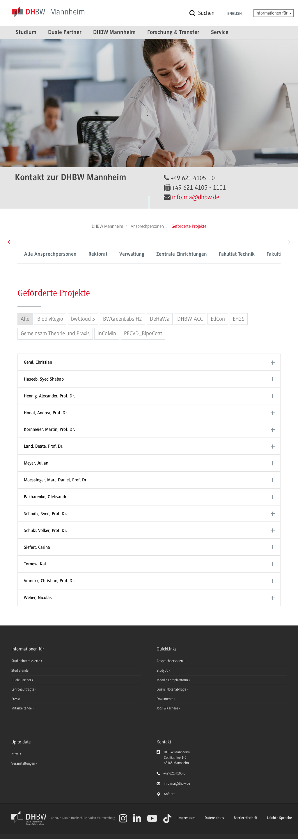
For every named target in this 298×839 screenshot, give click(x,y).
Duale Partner (64, 32)
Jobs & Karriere (168, 708)
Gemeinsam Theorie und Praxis (55, 333)
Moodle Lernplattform (173, 680)
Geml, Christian (38, 362)
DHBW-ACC (190, 319)
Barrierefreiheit (246, 818)
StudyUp (163, 670)
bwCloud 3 (83, 319)
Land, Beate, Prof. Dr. (43, 446)
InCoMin (106, 333)
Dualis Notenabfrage (172, 689)
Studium (26, 32)
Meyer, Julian (36, 463)
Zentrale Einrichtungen (181, 254)
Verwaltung (131, 254)
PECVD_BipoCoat (143, 333)
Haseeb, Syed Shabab (44, 379)
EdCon (218, 319)
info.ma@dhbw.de (195, 197)
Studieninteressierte (26, 661)
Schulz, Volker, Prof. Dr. (45, 530)
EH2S (238, 319)
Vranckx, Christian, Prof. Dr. (49, 580)
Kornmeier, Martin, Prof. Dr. (49, 429)
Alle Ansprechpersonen (50, 254)
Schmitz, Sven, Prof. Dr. (45, 513)
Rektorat (97, 254)
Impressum (186, 818)
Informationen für (274, 13)
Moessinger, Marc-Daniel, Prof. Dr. (56, 480)
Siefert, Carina (37, 547)
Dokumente (165, 699)
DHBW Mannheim (114, 32)
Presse (16, 699)
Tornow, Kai (35, 563)
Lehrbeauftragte (23, 689)
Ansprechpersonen (170, 661)
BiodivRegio (50, 319)
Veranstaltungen (23, 763)
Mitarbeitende (22, 708)
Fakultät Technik (237, 254)
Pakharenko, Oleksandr (45, 496)
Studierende (20, 670)
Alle (25, 319)
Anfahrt (169, 794)
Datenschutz (214, 818)
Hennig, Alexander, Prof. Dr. (49, 396)
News (15, 754)
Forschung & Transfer (173, 32)
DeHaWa (159, 319)
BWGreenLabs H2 (122, 319)
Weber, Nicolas (38, 597)
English (234, 14)
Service (219, 32)
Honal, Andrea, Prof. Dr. (46, 412)
